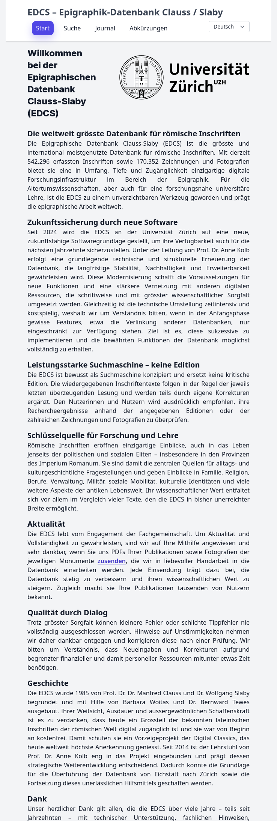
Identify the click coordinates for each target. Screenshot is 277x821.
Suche (72, 28)
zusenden (112, 561)
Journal (105, 28)
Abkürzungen (148, 28)
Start (43, 28)
